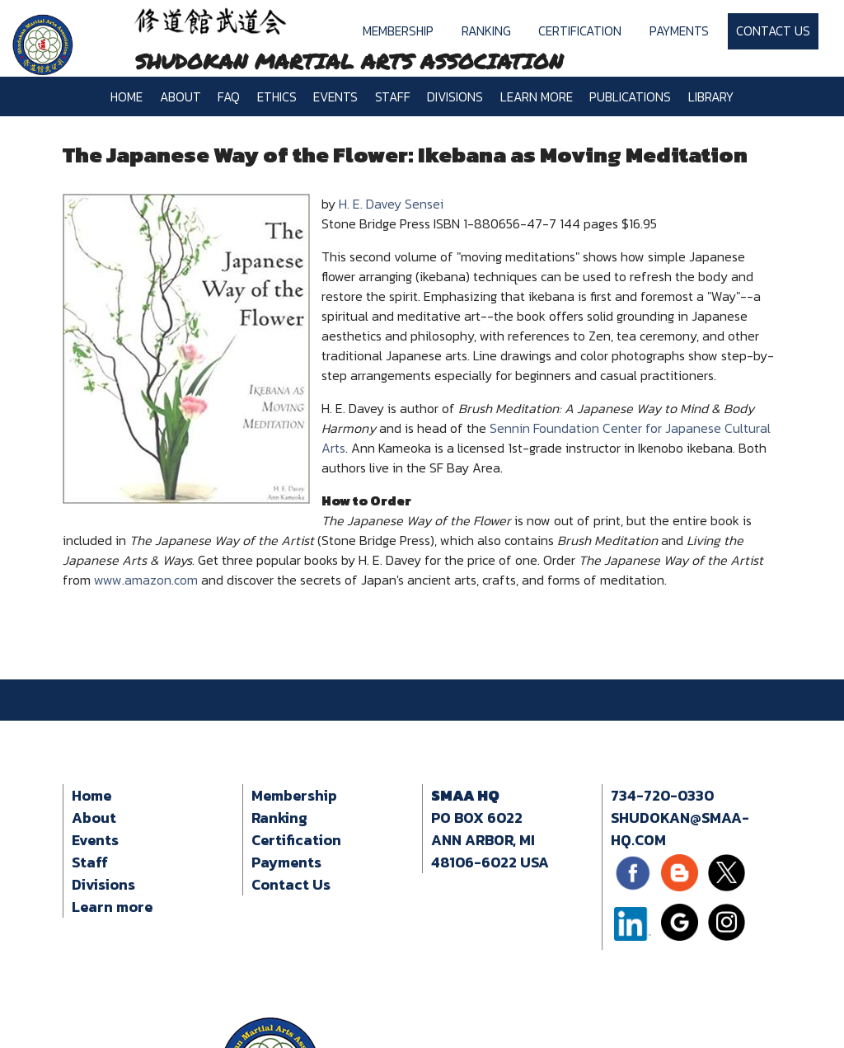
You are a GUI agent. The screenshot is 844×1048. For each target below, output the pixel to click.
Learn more (536, 96)
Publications (630, 96)
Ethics (277, 96)
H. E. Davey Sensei (391, 204)
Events (335, 96)
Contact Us (773, 30)
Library (711, 96)
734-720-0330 (662, 795)
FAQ (229, 96)
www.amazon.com (146, 580)
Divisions (455, 96)
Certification (579, 30)
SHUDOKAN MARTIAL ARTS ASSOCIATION (349, 61)
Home (126, 96)
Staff (392, 96)
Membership (398, 30)
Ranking (486, 30)
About (180, 96)
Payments (679, 30)
